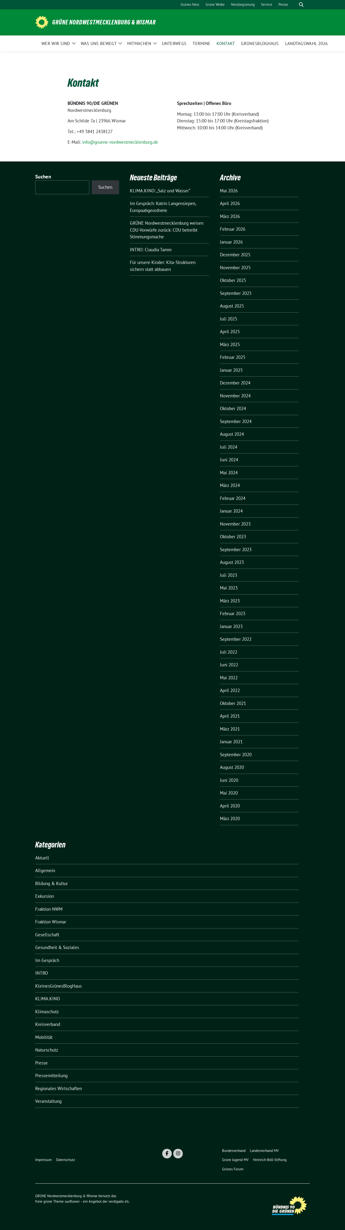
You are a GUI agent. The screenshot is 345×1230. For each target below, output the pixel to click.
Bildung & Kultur (51, 883)
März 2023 (230, 601)
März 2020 (230, 818)
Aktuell (42, 858)
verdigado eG (119, 1201)
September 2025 (236, 293)
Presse (41, 1063)
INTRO (41, 973)
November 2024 (235, 396)
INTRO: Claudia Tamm (151, 249)
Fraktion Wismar (50, 922)
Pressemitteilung (51, 1075)
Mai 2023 (229, 588)
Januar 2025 (231, 370)
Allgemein (45, 870)
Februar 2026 (232, 229)
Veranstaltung (48, 1101)
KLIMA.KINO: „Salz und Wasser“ (160, 191)
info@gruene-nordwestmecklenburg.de (120, 142)
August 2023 (232, 562)
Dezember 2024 (235, 383)
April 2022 (230, 690)
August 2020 (232, 767)
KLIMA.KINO (47, 998)
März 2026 (230, 216)
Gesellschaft (47, 935)
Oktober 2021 (233, 703)
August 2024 (232, 434)
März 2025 (230, 344)
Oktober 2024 (233, 408)
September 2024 (236, 421)
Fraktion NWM (49, 909)
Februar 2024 (232, 498)
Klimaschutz (47, 1011)
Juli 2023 (228, 575)
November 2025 (235, 267)
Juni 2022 (229, 665)
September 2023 (236, 549)
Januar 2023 (231, 626)
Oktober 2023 (233, 536)
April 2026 (230, 203)
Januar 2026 (231, 242)
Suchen (43, 176)
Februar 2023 (232, 613)
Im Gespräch (47, 960)
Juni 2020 (229, 780)
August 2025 (232, 306)
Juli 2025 (228, 319)
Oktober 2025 (233, 280)
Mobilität (43, 1037)
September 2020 (236, 754)
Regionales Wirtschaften (58, 1088)
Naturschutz (46, 1050)
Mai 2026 (229, 191)
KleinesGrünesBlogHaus (58, 986)
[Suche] (294, 4)
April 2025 (230, 331)
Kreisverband (47, 1024)
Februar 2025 (232, 357)
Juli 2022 (228, 652)
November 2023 (235, 524)
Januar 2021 (231, 741)
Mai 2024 (229, 472)
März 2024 (230, 485)
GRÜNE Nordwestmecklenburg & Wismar (104, 22)
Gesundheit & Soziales (57, 947)
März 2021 (230, 729)
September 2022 (236, 639)
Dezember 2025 (235, 254)
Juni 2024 (229, 460)
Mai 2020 (229, 793)
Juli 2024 (228, 447)
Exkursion (44, 896)
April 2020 (230, 806)
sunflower (72, 1201)
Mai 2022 (229, 678)
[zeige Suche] (301, 4)
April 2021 (230, 716)
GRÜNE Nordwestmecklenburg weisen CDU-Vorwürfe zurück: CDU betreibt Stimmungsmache (166, 230)
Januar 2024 (231, 511)
